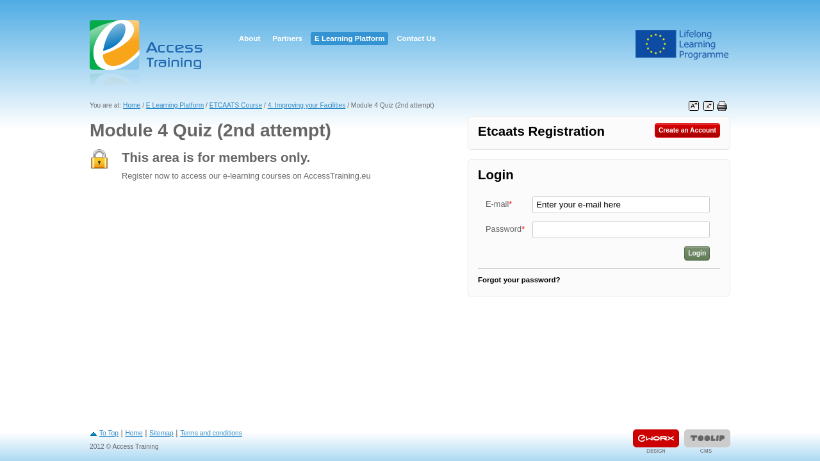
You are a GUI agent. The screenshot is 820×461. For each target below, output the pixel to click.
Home (131, 105)
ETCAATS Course (235, 105)
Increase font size (694, 106)
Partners (287, 38)
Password (505, 229)
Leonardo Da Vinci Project (682, 45)
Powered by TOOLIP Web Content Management (707, 441)
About (249, 38)
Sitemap (161, 433)
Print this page (722, 106)
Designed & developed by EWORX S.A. (656, 441)
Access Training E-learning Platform (147, 53)
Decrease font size (708, 106)
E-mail (499, 204)
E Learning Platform (349, 38)
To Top (109, 433)
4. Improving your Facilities (307, 105)
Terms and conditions (211, 433)
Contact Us (416, 38)
